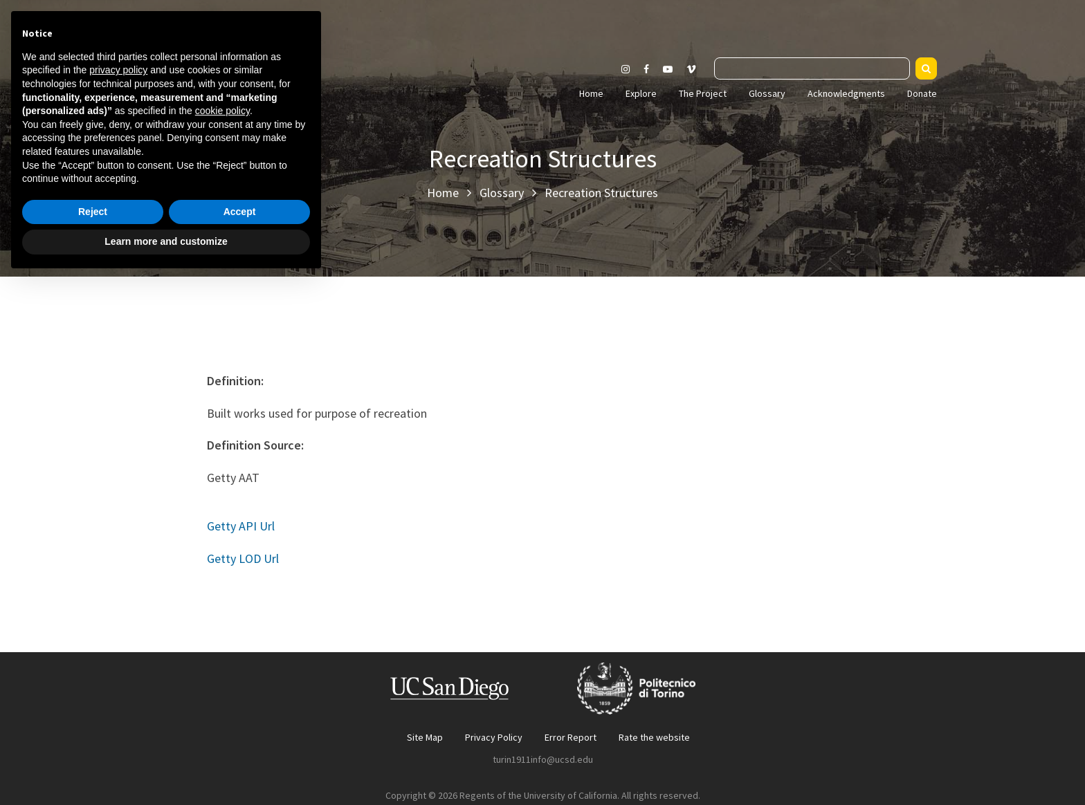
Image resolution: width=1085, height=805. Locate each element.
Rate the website (654, 737)
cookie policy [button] (222, 636)
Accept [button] (240, 737)
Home (591, 93)
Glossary (767, 93)
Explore (641, 93)
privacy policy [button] (118, 595)
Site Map (425, 737)
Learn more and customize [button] (165, 766)
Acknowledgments (846, 93)
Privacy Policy (493, 737)
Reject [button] (92, 737)
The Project (703, 93)
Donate (922, 93)
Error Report (570, 737)
